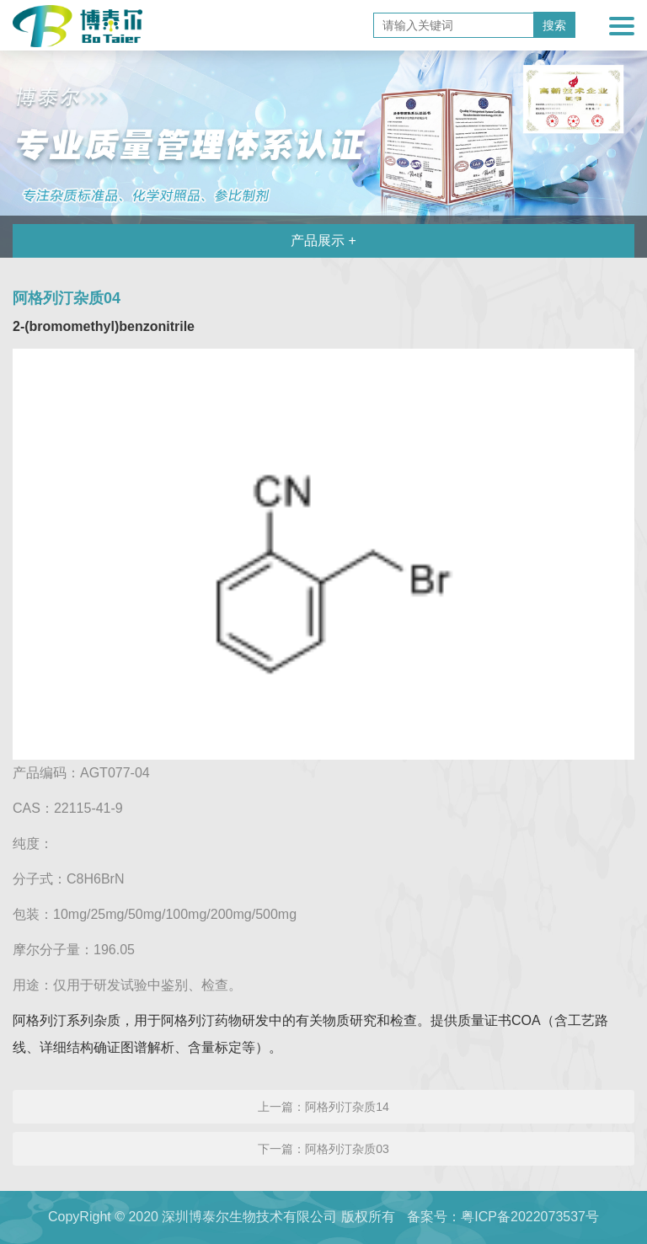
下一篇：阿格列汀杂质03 (323, 1149)
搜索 (554, 25)
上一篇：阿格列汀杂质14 (323, 1106)
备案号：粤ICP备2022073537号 (503, 1216)
